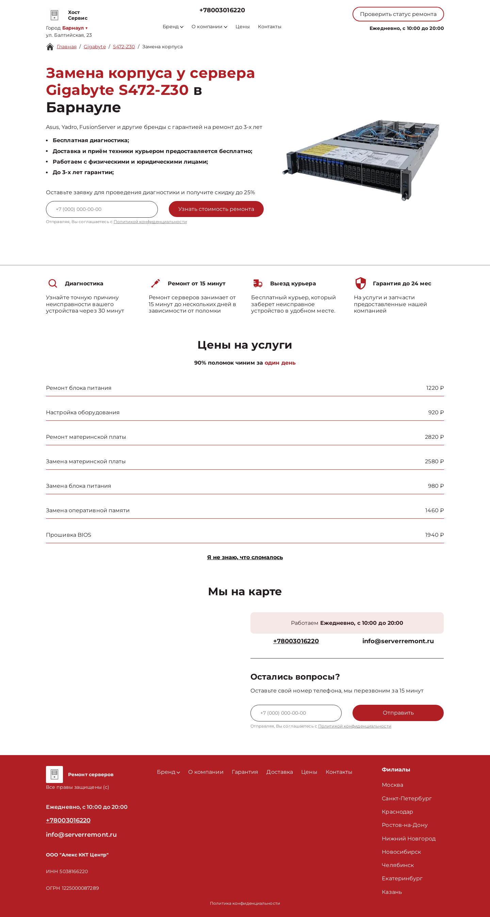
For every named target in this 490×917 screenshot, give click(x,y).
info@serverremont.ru (398, 641)
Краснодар (397, 811)
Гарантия (245, 772)
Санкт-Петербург (407, 798)
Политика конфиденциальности (245, 903)
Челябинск (398, 865)
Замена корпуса (162, 47)
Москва (392, 785)
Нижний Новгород (409, 838)
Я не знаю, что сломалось (245, 557)
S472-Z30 (124, 47)
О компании (209, 27)
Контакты (270, 27)
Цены (242, 27)
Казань (392, 892)
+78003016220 (222, 10)
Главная (67, 47)
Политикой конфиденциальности (150, 221)
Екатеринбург (402, 878)
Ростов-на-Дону (404, 825)
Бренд (173, 27)
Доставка (279, 772)
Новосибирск (401, 852)
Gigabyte (95, 47)
